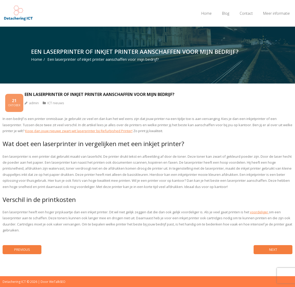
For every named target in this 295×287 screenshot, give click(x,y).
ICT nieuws (55, 103)
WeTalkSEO (57, 282)
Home (206, 13)
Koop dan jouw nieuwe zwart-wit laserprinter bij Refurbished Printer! (78, 131)
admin (34, 103)
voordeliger (259, 212)
